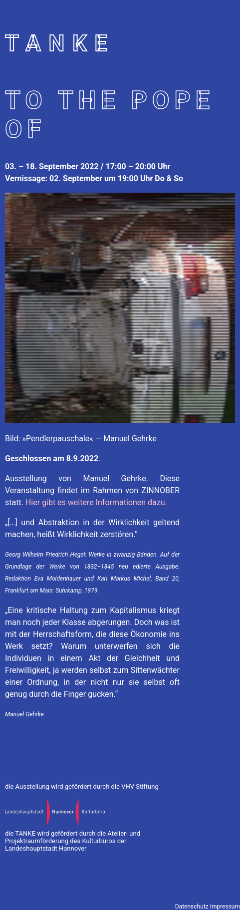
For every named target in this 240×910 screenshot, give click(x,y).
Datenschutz (192, 906)
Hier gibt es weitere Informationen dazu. (96, 502)
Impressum (225, 906)
